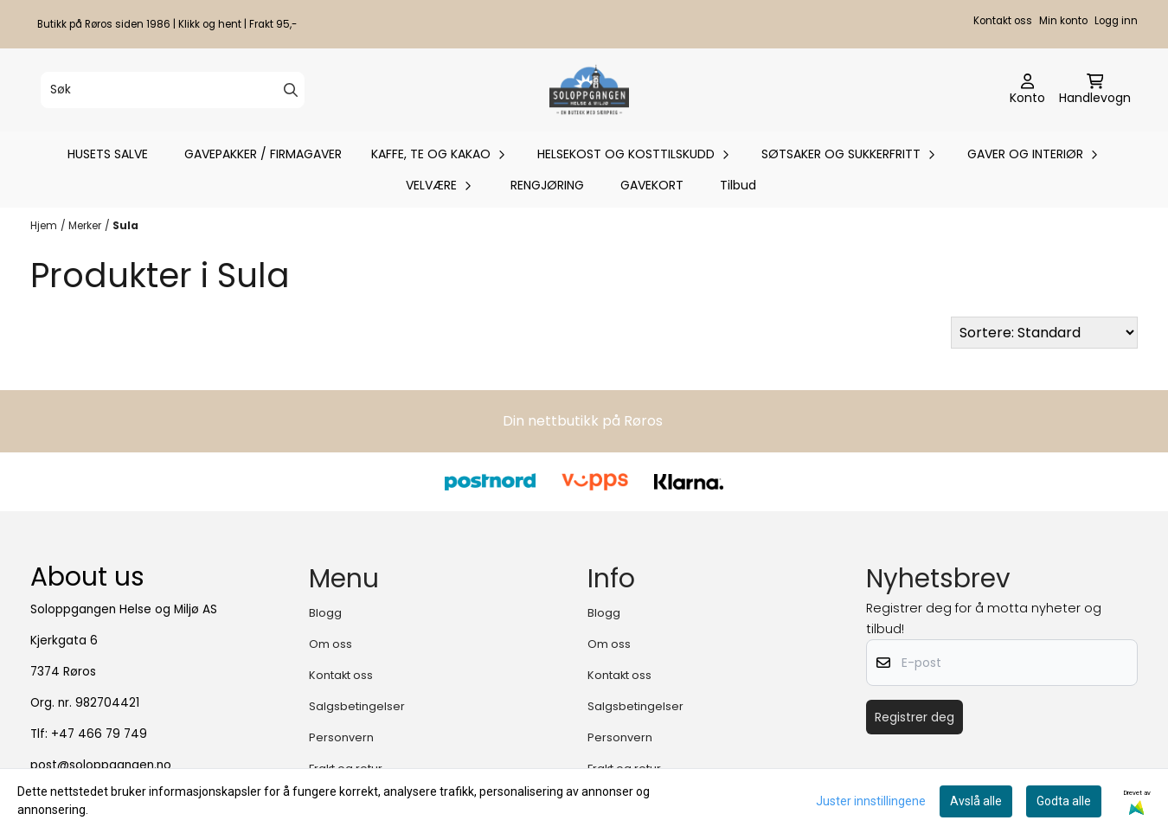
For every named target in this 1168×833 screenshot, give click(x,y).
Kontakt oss (1002, 21)
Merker (84, 225)
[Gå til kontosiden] (1027, 90)
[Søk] (173, 90)
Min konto (1063, 21)
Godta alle (1063, 801)
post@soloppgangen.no (100, 765)
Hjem (43, 225)
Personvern (341, 737)
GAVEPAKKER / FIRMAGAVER (263, 154)
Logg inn (1116, 21)
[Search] (290, 90)
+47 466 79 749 (99, 734)
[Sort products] (1044, 333)
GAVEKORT (651, 185)
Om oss (330, 644)
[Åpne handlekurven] (1095, 90)
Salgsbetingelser (357, 706)
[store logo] (588, 90)
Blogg (325, 613)
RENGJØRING (547, 185)
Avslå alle (976, 801)
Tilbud (738, 185)
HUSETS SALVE (107, 154)
